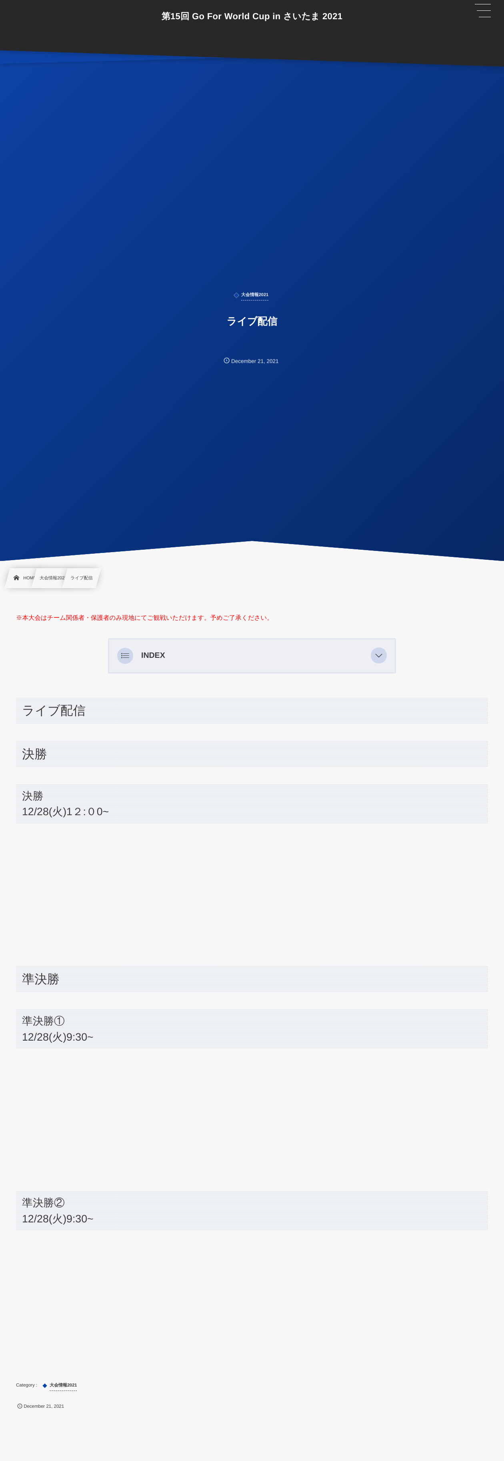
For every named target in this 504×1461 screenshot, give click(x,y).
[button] (379, 655)
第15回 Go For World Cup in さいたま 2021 (252, 16)
